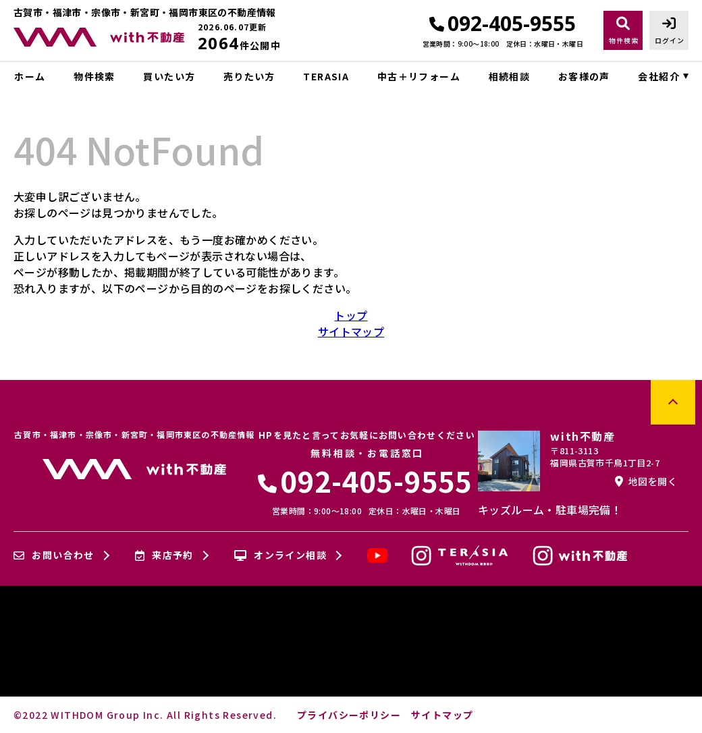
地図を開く (646, 481)
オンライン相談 (280, 555)
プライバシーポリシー (349, 715)
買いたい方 (169, 76)
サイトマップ (351, 331)
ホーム (29, 76)
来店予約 (164, 555)
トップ (350, 315)
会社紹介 (659, 76)
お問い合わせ (54, 555)
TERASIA (326, 76)
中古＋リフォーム (418, 76)
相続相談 (510, 76)
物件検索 (94, 76)
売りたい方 (249, 76)
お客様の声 (584, 76)
